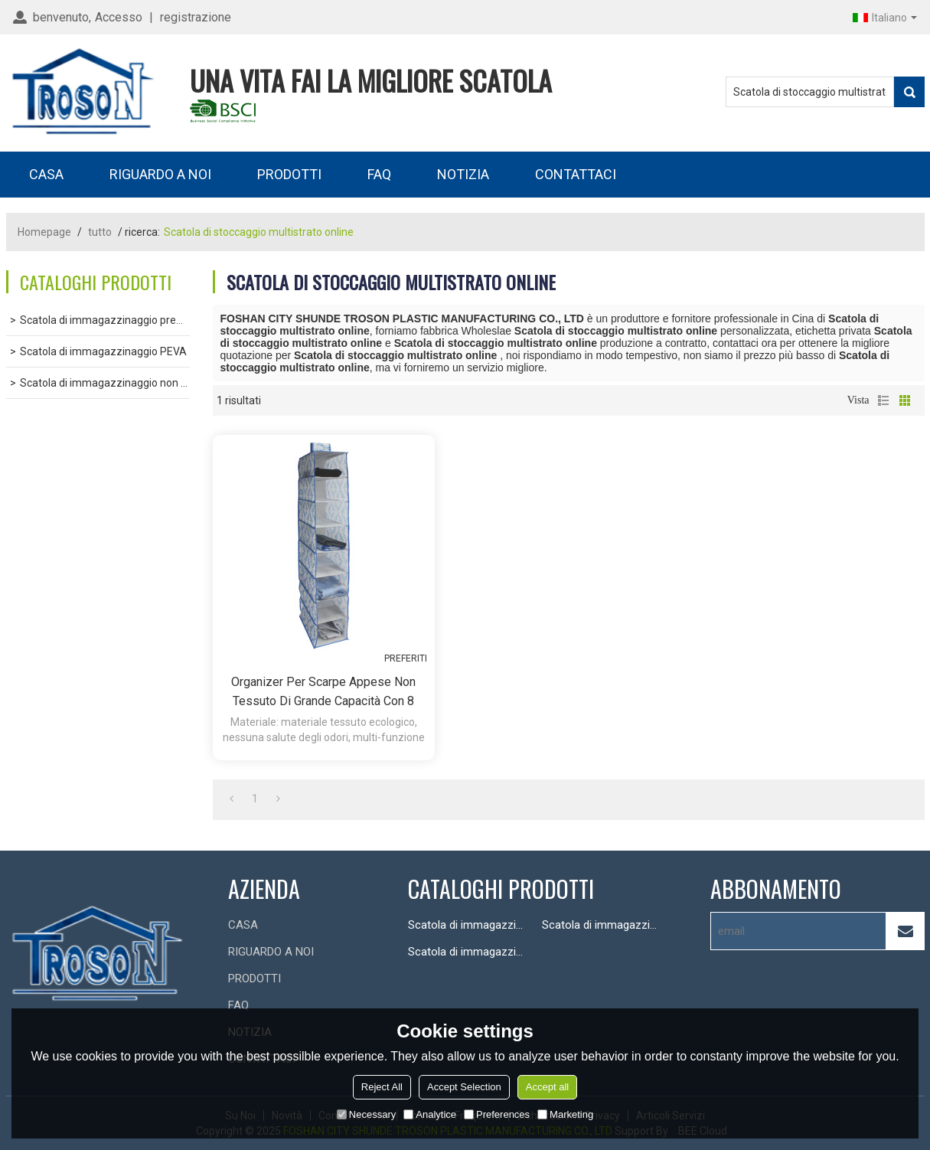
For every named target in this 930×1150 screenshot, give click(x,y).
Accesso (118, 17)
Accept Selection (464, 1087)
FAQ (379, 174)
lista (883, 400)
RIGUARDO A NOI (160, 174)
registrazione (195, 17)
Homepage (44, 232)
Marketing (565, 1114)
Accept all (547, 1087)
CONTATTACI (575, 174)
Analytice (429, 1114)
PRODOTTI (289, 174)
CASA (46, 174)
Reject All (382, 1087)
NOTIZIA (463, 174)
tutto (100, 232)
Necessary (366, 1114)
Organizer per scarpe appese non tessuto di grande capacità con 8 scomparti (323, 693)
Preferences (497, 1114)
